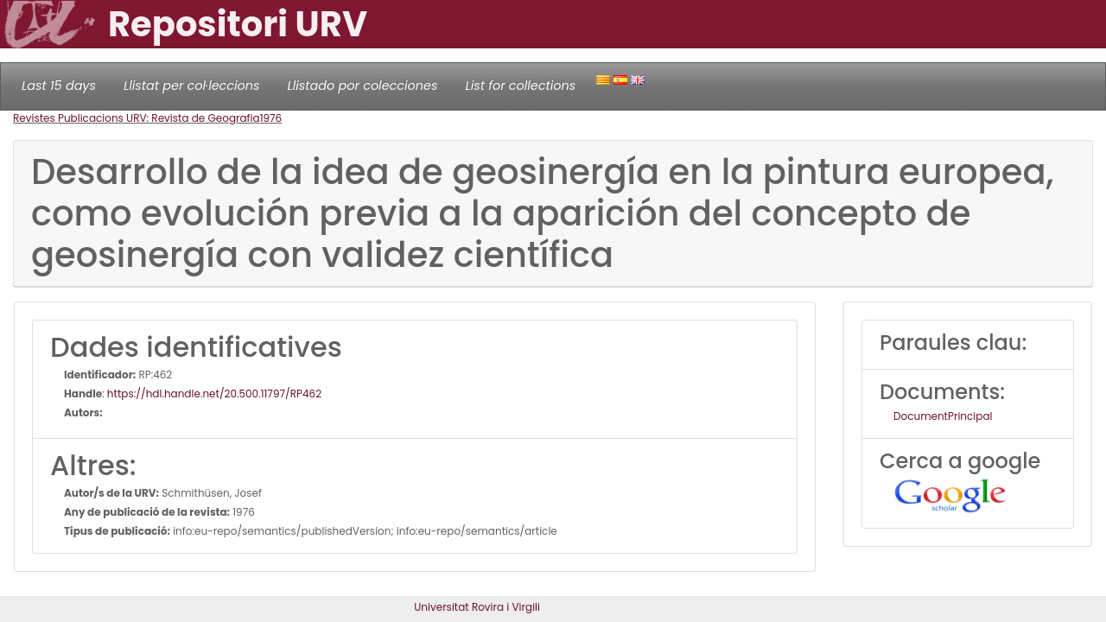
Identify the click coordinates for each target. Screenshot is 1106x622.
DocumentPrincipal (942, 416)
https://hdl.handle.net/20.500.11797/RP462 (214, 393)
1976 (271, 118)
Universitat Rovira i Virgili (477, 607)
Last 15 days (59, 85)
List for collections (520, 85)
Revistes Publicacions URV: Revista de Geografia (136, 118)
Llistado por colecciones (363, 85)
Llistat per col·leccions (192, 85)
